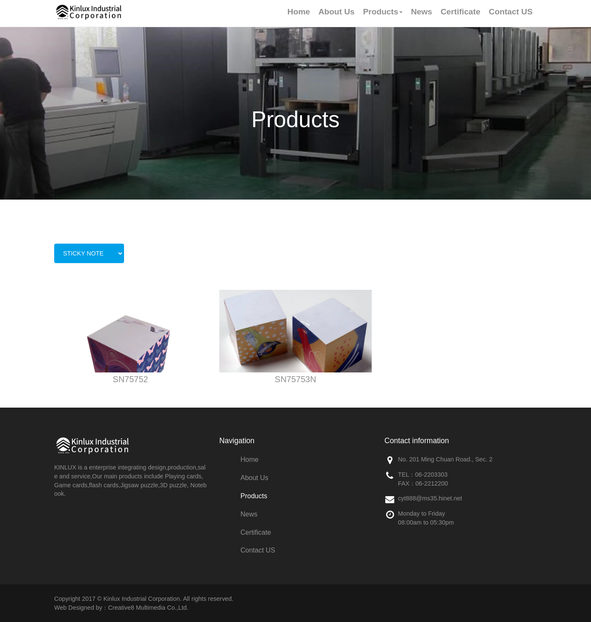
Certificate (255, 532)
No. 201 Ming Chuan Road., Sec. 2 (445, 459)
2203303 (435, 474)
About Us (254, 477)
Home (249, 459)
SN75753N (295, 379)
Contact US (257, 550)
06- (419, 474)
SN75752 (130, 379)
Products (253, 496)
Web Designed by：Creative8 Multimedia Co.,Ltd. (121, 607)
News (248, 514)
